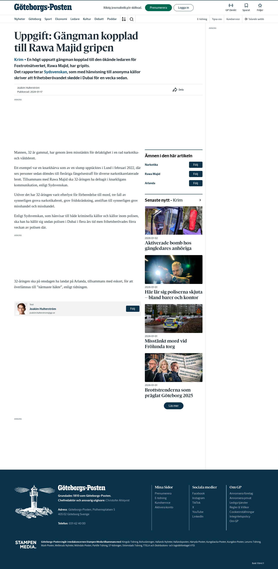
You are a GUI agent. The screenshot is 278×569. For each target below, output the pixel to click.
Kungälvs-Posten (235, 541)
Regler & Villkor (239, 507)
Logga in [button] (183, 7)
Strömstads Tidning (132, 545)
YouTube (197, 512)
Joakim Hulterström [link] (28, 87)
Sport (48, 19)
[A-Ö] (123, 19)
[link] (43, 8)
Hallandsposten (181, 541)
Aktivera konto (164, 507)
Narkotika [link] (151, 164)
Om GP (234, 521)
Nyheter (19, 19)
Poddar (112, 19)
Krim (18, 59)
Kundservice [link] (233, 19)
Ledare (75, 19)
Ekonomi (61, 19)
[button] (131, 19)
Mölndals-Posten (82, 545)
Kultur (87, 19)
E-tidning (161, 498)
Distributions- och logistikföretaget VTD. (175, 545)
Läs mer (174, 406)
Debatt (99, 19)
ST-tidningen (115, 545)
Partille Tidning (100, 545)
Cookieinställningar (242, 512)
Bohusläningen (146, 541)
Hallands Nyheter (163, 541)
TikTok (196, 502)
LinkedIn (197, 516)
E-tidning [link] (202, 19)
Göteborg (35, 19)
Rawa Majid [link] (152, 174)
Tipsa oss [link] (217, 19)
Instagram (198, 498)
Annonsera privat (240, 498)
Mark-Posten (47, 545)
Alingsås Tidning (130, 541)
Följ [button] (132, 308)
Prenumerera (163, 493)
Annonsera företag (241, 493)
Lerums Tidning (253, 541)
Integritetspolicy (240, 516)
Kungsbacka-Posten (216, 541)
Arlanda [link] (150, 183)
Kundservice (162, 502)
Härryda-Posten (197, 541)
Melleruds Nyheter (64, 545)
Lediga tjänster (239, 502)
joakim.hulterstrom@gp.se (42, 312)
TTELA (146, 545)
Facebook (198, 493)
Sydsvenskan (55, 71)
